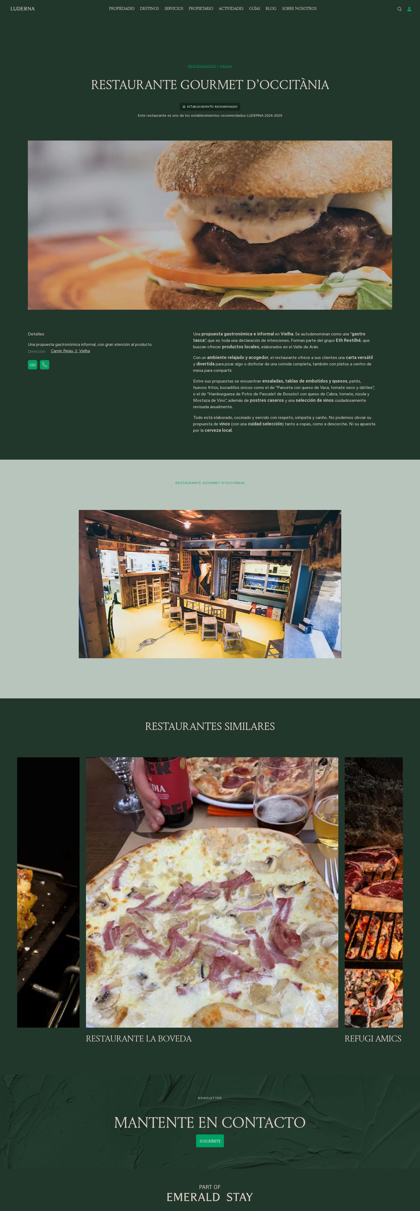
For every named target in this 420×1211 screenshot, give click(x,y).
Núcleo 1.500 (29, 1139)
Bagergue (90, 1095)
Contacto (321, 1117)
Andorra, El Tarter (97, 1146)
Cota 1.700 (27, 1153)
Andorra (88, 1117)
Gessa (23, 1103)
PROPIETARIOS (255, 1085)
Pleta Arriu (90, 1103)
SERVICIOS (173, 8)
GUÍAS (254, 8)
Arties (86, 1139)
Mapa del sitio (326, 1161)
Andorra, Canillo (95, 1132)
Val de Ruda (28, 1124)
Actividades (324, 1139)
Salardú (24, 1117)
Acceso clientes (173, 1103)
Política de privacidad (332, 1153)
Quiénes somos (327, 1095)
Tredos (88, 1124)
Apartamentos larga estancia (185, 1110)
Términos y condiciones (334, 1168)
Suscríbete (210, 1002)
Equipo (319, 1110)
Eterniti (319, 1103)
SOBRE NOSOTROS (299, 8)
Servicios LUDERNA (177, 1095)
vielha (226, 66)
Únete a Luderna (251, 1095)
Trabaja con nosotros (332, 1132)
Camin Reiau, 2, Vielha (70, 351)
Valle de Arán (29, 1095)
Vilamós (88, 1110)
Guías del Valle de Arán (334, 1146)
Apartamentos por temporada (186, 1117)
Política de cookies (330, 1175)
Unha (22, 1146)
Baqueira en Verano (176, 1139)
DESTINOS (149, 8)
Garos (22, 1132)
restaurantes (202, 66)
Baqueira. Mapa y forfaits (181, 1132)
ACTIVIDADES (231, 8)
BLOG (271, 8)
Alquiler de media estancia (183, 1124)
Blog (317, 1124)
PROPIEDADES (121, 8)
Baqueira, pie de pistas (38, 1110)
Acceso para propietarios (259, 1103)
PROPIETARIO (201, 8)
